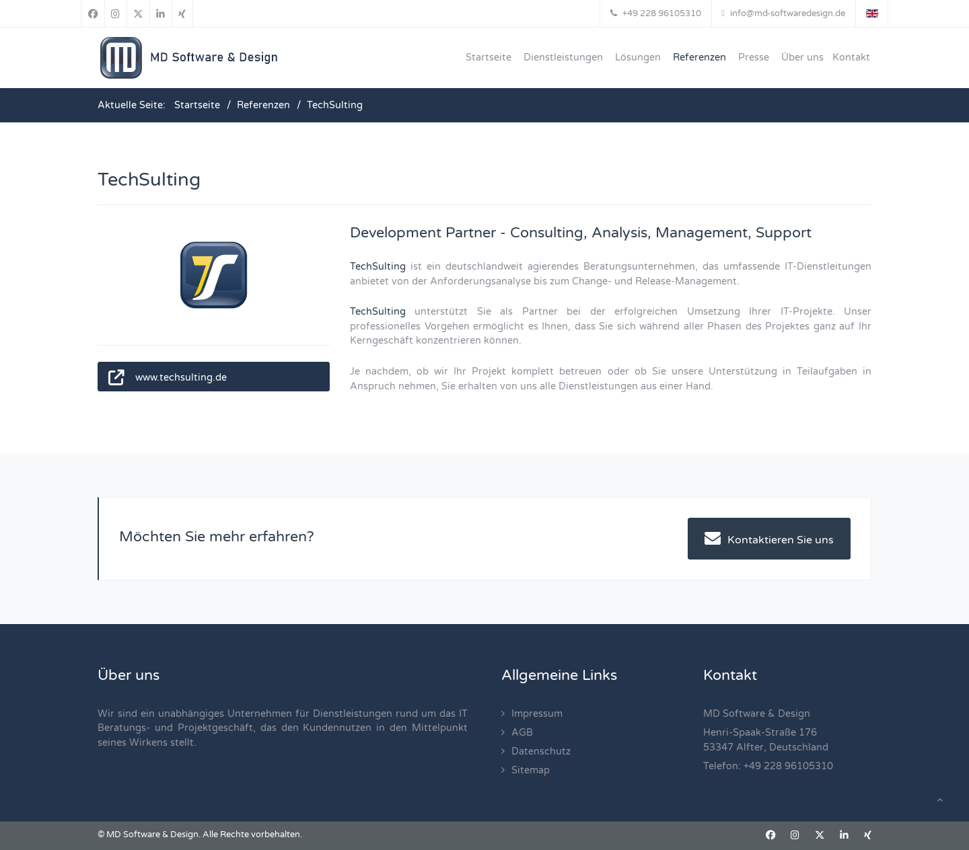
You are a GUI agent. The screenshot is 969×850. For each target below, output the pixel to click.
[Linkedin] (160, 13)
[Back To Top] (939, 800)
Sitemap (530, 770)
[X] (138, 13)
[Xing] (182, 13)
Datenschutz (541, 751)
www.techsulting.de (181, 377)
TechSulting (378, 266)
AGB (522, 732)
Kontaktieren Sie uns (769, 538)
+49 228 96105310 (788, 766)
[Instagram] (115, 13)
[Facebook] (93, 13)
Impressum (537, 714)
